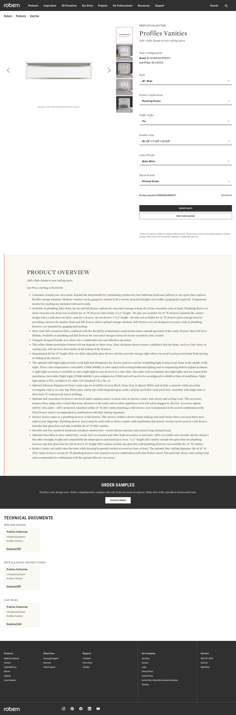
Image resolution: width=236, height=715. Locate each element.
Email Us (204, 662)
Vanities (34, 15)
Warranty (47, 662)
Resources (144, 5)
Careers (145, 662)
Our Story (87, 5)
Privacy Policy (147, 671)
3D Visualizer (69, 5)
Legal (144, 667)
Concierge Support (50, 658)
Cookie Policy (147, 675)
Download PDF (14, 548)
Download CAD (14, 623)
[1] (124, 35)
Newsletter (205, 667)
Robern (8, 15)
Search (214, 5)
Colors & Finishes (118, 500)
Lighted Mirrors (10, 667)
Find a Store (87, 662)
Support (159, 5)
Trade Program (49, 667)
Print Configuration (185, 216)
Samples (86, 667)
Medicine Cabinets (11, 658)
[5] (124, 104)
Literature (87, 658)
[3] (124, 70)
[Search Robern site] (226, 5)
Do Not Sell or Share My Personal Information (160, 680)
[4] (124, 87)
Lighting (7, 675)
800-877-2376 (207, 658)
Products (33, 5)
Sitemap (145, 684)
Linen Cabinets (10, 680)
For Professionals (123, 5)
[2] (124, 52)
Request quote (185, 208)
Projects (102, 5)
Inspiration (50, 5)
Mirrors (7, 671)
